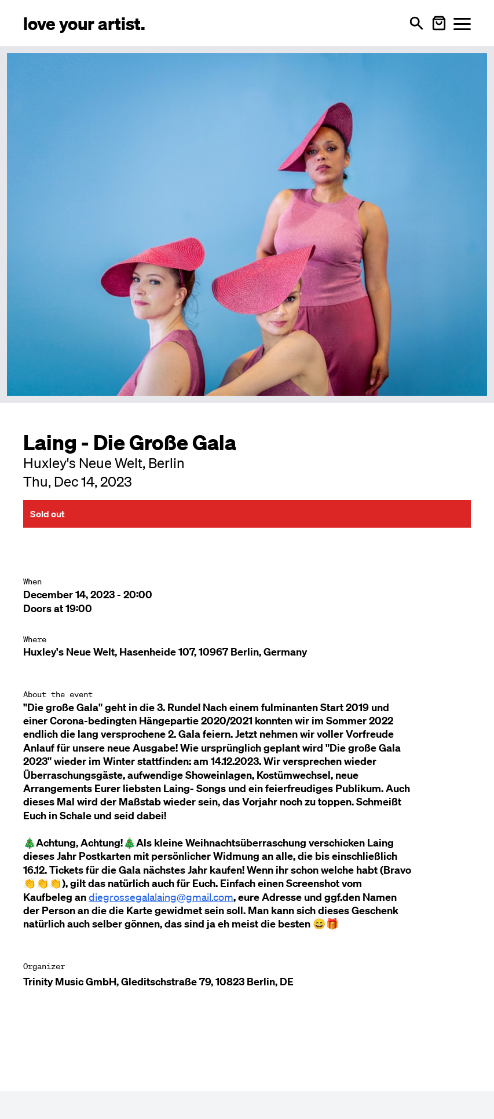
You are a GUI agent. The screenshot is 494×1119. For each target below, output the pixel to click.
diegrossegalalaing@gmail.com (161, 896)
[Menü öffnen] (462, 23)
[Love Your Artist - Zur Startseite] (84, 23)
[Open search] (416, 23)
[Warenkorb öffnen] (439, 23)
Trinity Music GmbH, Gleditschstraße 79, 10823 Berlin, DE (158, 981)
